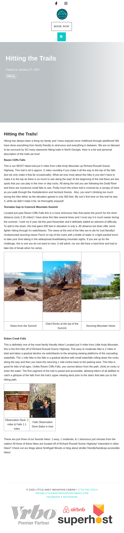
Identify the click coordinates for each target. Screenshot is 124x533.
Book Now (61, 26)
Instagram (70, 497)
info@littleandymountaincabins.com (62, 493)
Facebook (53, 497)
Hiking (11, 76)
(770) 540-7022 (87, 489)
